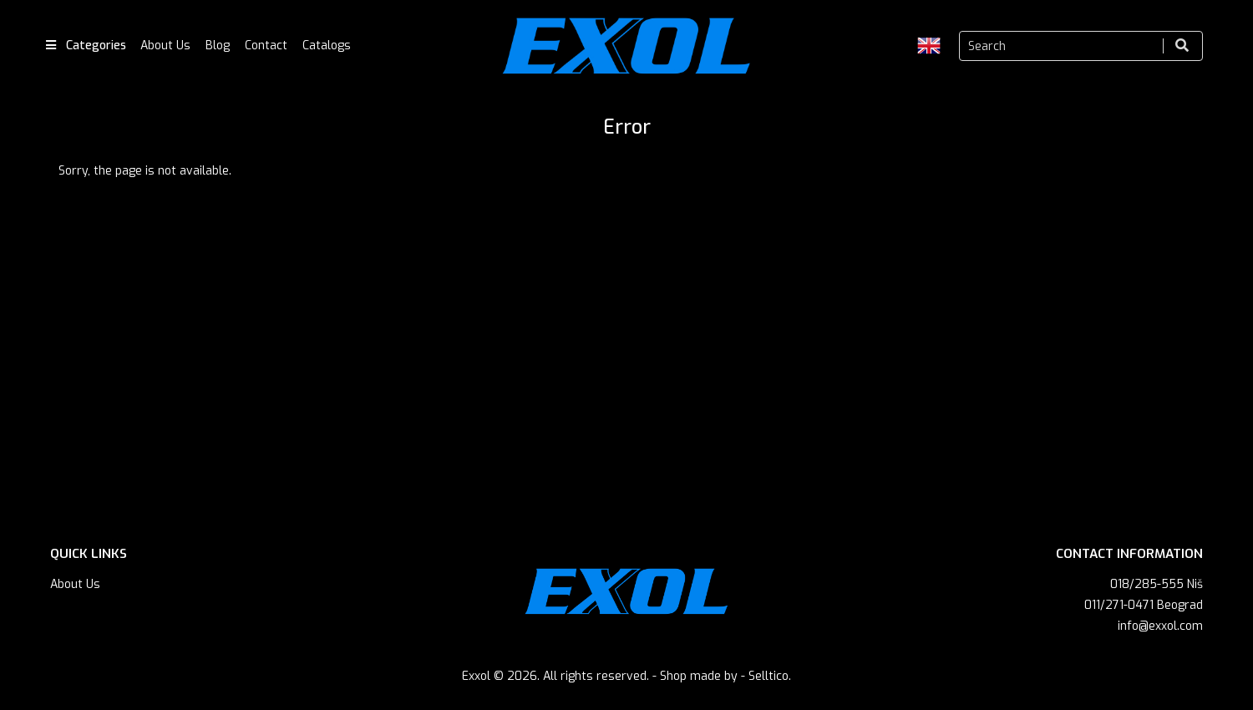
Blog (217, 45)
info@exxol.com (1160, 626)
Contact (266, 45)
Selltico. (769, 676)
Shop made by (699, 676)
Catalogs (326, 45)
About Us (165, 45)
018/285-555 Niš (1156, 584)
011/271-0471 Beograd (1143, 605)
